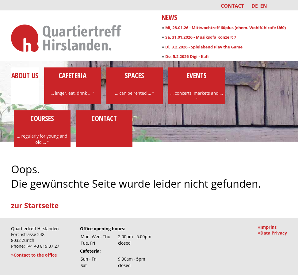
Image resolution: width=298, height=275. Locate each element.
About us (25, 80)
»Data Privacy (272, 233)
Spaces (134, 83)
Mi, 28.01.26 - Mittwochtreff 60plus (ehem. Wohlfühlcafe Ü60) (225, 27)
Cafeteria (72, 83)
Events (196, 86)
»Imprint (267, 227)
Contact (232, 5)
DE (254, 5)
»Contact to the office (34, 255)
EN (263, 5)
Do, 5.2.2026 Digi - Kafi (186, 56)
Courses (42, 129)
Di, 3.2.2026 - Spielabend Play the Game (204, 47)
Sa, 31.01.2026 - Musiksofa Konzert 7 (200, 37)
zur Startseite (35, 205)
